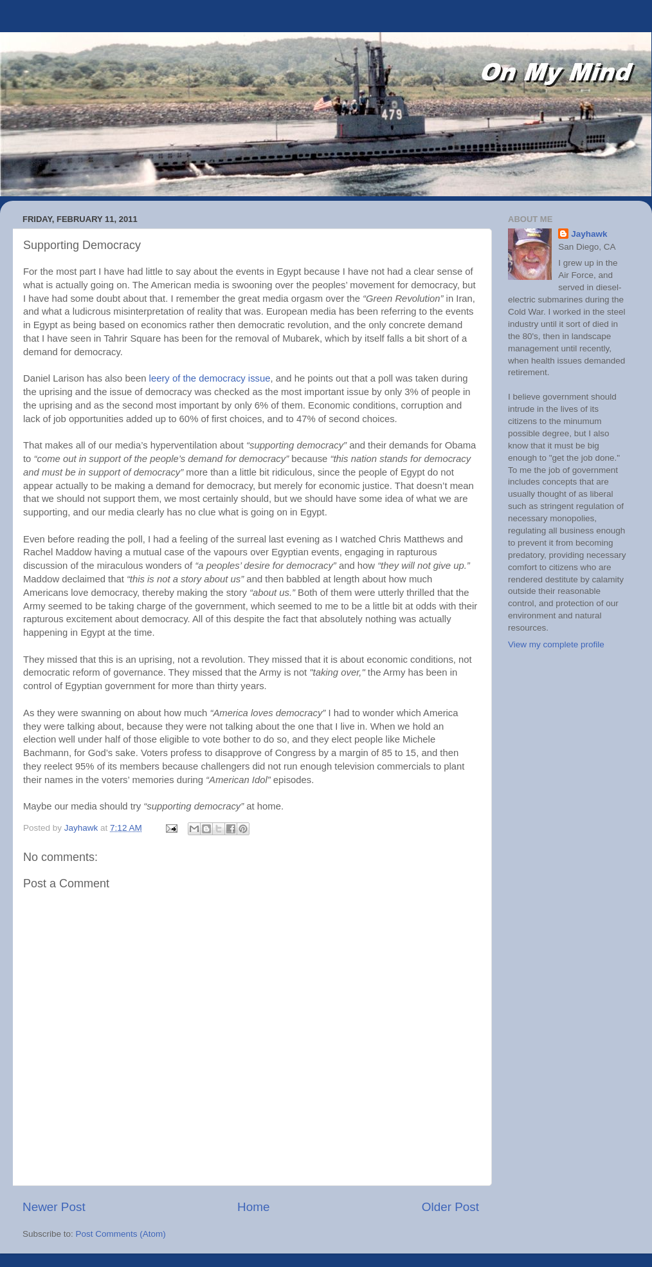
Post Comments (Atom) (121, 1234)
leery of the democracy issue (210, 378)
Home (253, 1207)
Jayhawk (589, 234)
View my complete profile (556, 644)
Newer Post (54, 1207)
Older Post (450, 1207)
